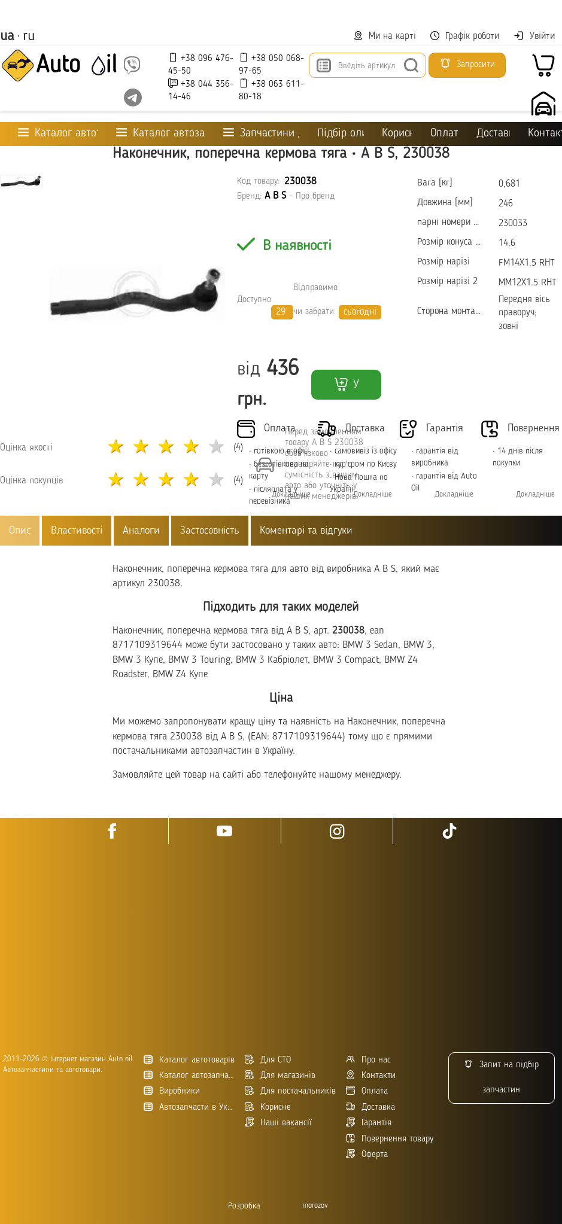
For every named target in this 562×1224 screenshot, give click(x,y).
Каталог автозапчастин (190, 1075)
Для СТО (268, 1060)
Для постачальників (290, 1091)
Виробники (172, 1091)
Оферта (367, 1154)
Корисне (397, 133)
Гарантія (368, 1123)
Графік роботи (464, 36)
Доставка (493, 133)
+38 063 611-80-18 (271, 90)
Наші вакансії (278, 1123)
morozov (315, 1206)
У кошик (345, 388)
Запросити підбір (467, 67)
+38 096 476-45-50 (200, 64)
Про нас (368, 1060)
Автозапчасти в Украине (190, 1107)
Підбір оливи (340, 133)
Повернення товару (389, 1139)
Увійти (534, 36)
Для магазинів (280, 1075)
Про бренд (315, 196)
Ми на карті (385, 36)
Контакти (545, 133)
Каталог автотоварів (189, 1060)
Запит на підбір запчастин (501, 1077)
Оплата (444, 133)
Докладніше (372, 494)
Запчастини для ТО (261, 133)
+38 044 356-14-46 (200, 90)
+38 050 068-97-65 (271, 64)
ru (29, 36)
